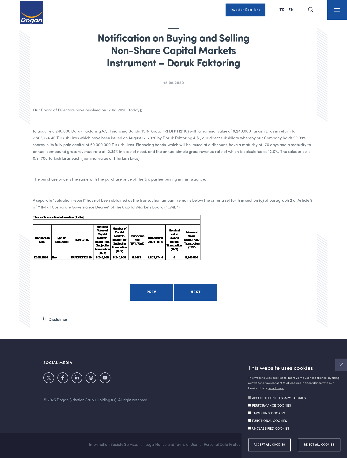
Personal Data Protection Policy (231, 445)
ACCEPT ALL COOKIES (269, 444)
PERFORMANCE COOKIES (271, 405)
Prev (151, 292)
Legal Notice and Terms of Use (171, 445)
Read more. (276, 388)
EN (291, 9)
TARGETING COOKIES (268, 413)
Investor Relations (245, 9)
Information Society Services (113, 445)
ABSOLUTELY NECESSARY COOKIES (279, 398)
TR (282, 9)
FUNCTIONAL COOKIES (269, 421)
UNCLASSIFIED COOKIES (270, 428)
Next (195, 292)
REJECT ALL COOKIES (319, 444)
